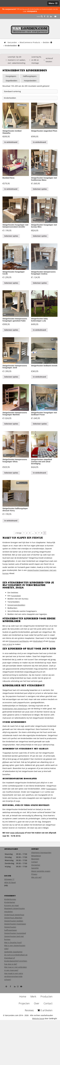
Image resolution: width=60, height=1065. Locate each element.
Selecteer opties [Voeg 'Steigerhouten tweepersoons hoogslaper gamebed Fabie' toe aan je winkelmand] (11, 341)
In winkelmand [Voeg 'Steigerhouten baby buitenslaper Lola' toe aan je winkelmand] (39, 341)
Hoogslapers (11, 76)
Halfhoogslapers (29, 76)
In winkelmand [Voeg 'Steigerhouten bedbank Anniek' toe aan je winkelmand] (39, 390)
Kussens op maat (11, 923)
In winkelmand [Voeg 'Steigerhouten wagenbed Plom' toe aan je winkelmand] (39, 141)
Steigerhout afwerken (13, 935)
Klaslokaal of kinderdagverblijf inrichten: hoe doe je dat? (15, 978)
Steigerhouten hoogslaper (15, 941)
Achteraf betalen (49, 60)
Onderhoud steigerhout (14, 932)
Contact (34, 879)
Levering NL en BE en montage (36, 60)
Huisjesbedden (30, 81)
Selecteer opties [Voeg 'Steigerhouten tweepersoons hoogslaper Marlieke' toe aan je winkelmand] (11, 439)
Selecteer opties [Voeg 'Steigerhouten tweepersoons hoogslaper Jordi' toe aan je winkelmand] (11, 390)
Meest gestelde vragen (40, 888)
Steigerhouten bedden (13, 938)
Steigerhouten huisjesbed (15, 950)
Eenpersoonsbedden (16, 622)
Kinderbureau (10, 917)
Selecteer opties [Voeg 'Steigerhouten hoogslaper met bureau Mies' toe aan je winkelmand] (40, 241)
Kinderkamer (9, 920)
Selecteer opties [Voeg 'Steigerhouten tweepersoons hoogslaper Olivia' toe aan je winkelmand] (11, 490)
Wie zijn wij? (36, 895)
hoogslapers (51, 806)
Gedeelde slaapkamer (13, 969)
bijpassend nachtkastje (19, 658)
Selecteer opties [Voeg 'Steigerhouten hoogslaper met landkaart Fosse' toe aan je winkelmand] (40, 439)
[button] (53, 3)
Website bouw (38, 1036)
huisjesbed (15, 613)
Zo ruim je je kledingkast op (15, 972)
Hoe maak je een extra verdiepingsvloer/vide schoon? (13, 994)
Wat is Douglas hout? (13, 960)
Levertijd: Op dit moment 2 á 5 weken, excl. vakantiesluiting (17, 60)
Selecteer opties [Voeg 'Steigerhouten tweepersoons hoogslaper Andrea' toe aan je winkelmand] (40, 290)
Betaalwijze (36, 873)
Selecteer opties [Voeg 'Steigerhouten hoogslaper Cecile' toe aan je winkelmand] (11, 290)
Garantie (35, 885)
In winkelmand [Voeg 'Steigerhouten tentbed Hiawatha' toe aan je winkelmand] (10, 141)
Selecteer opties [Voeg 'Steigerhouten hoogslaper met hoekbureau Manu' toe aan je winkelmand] (40, 190)
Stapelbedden (11, 81)
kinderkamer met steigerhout (15, 726)
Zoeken (39, 16)
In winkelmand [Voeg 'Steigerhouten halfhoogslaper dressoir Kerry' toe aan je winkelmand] (10, 538)
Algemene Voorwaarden (41, 870)
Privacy (34, 891)
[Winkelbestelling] (30, 91)
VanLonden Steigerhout (30, 30)
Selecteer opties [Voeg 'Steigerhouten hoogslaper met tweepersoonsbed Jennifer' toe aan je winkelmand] (11, 241)
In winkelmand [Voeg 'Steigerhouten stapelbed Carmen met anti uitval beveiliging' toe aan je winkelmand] (39, 490)
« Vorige (18, 550)
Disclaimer (35, 882)
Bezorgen (35, 876)
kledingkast (38, 658)
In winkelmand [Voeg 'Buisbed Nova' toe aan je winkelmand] (10, 190)
